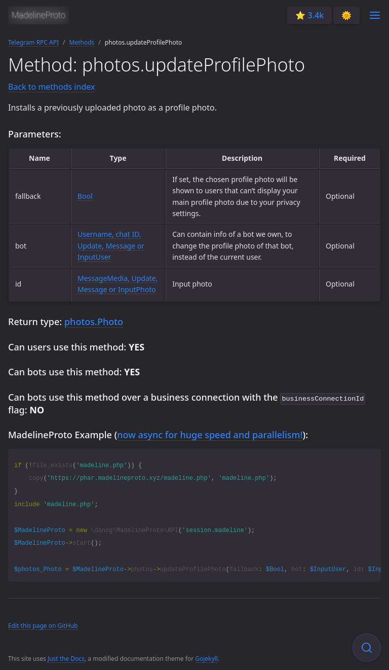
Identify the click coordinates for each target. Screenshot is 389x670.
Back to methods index (51, 86)
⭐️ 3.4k (309, 15)
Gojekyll (206, 657)
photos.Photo (93, 321)
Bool (85, 196)
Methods (82, 42)
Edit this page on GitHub (42, 624)
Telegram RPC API (33, 42)
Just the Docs (66, 657)
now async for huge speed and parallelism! (209, 434)
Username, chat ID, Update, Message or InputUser (110, 245)
